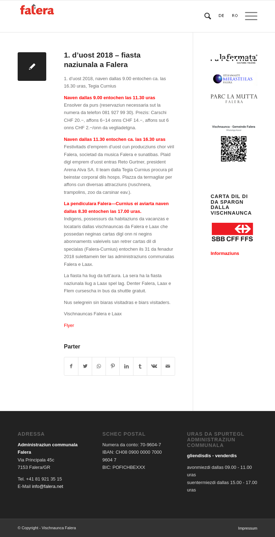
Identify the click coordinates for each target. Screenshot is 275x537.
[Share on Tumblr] (140, 366)
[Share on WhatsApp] (99, 366)
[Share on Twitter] (85, 366)
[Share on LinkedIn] (126, 366)
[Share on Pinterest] (112, 366)
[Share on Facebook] (71, 366)
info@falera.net (47, 486)
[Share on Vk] (154, 366)
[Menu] (247, 16)
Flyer (69, 325)
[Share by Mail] (168, 366)
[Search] (204, 16)
